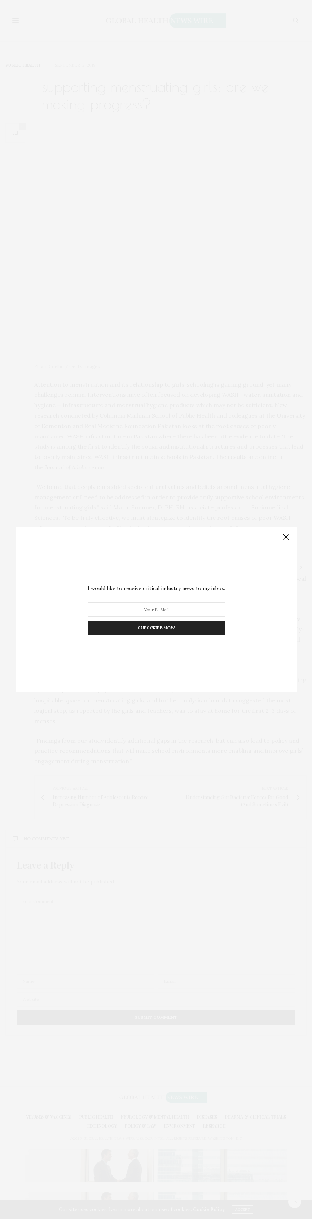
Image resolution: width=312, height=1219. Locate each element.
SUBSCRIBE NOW (156, 627)
